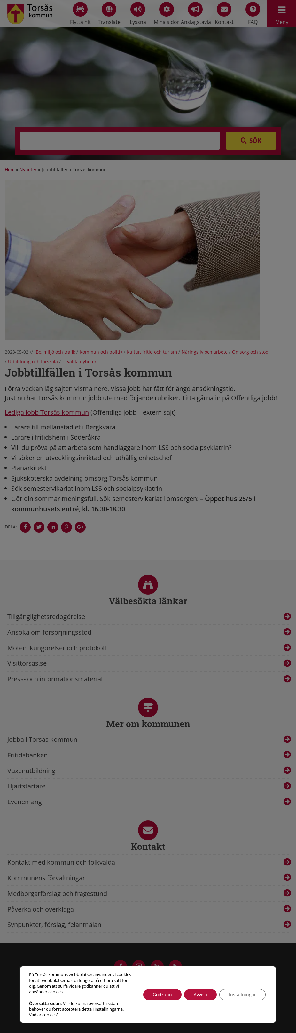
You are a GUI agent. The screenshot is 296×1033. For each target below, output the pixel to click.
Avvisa (200, 994)
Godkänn (162, 994)
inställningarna (109, 1009)
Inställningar (242, 994)
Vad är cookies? (43, 1015)
